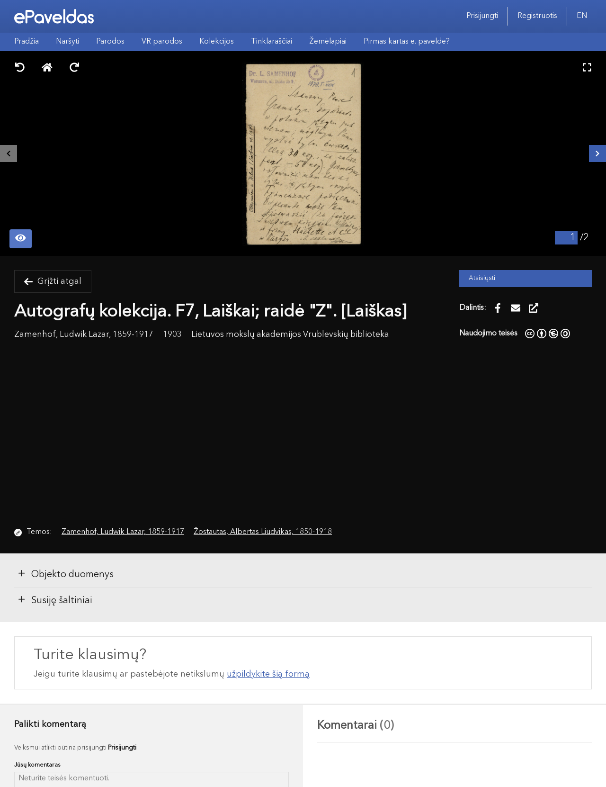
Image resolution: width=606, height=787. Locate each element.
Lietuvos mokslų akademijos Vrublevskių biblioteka (290, 335)
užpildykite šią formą (268, 674)
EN (582, 16)
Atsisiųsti (482, 278)
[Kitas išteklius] (597, 153)
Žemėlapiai (328, 41)
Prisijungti (482, 16)
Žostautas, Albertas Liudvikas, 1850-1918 (263, 532)
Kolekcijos (216, 41)
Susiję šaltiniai (54, 600)
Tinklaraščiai (271, 41)
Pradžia (26, 41)
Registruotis (537, 16)
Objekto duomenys (65, 573)
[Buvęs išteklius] (8, 153)
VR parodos (162, 41)
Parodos (110, 41)
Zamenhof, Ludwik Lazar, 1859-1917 (123, 532)
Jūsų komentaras (37, 765)
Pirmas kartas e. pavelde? (407, 41)
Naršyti (67, 41)
